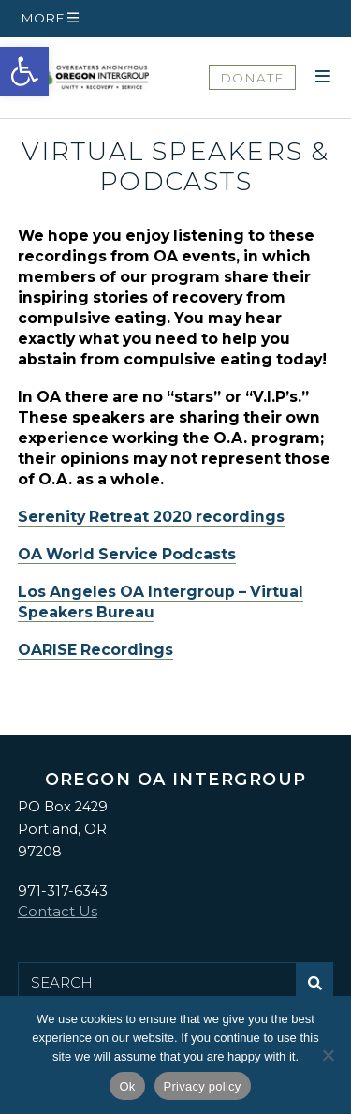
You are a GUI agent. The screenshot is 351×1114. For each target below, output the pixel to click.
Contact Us (57, 911)
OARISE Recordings (95, 650)
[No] (327, 1055)
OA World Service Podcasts (127, 554)
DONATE (252, 77)
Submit (319, 989)
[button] (24, 71)
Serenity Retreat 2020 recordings (151, 517)
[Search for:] (158, 982)
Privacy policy (202, 1086)
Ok (127, 1086)
